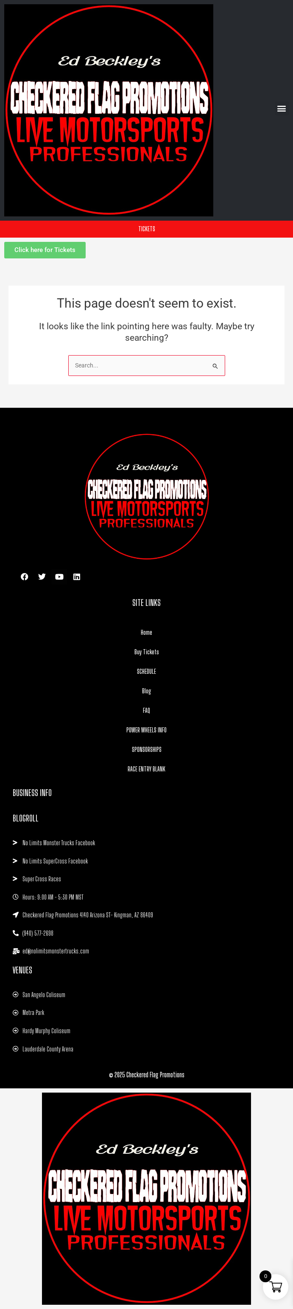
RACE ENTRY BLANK (146, 769)
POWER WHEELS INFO (146, 730)
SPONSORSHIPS (147, 749)
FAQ (146, 710)
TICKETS (146, 229)
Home (146, 632)
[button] (282, 108)
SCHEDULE (146, 671)
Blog (146, 691)
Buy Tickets (146, 652)
